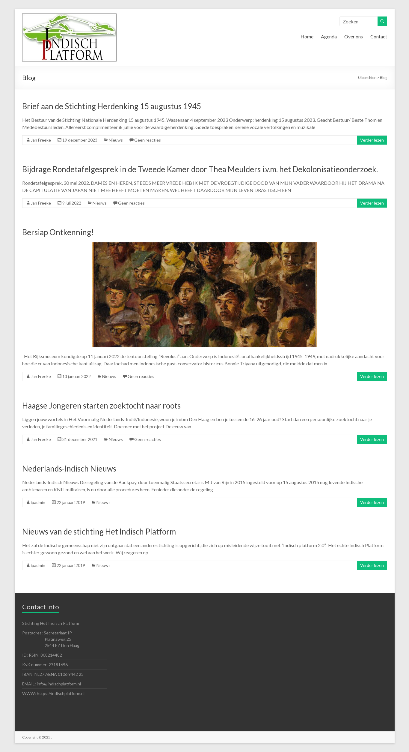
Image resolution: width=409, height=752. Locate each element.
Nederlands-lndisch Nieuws (69, 468)
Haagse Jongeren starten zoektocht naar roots (101, 405)
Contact (378, 36)
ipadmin (38, 502)
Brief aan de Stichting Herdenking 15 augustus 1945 (111, 106)
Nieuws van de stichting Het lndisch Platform (99, 531)
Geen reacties (147, 139)
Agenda (329, 36)
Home (307, 36)
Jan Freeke (41, 139)
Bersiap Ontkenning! (58, 232)
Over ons (353, 36)
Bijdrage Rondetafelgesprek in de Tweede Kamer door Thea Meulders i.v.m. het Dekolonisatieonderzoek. (200, 169)
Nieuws (116, 139)
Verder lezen (372, 139)
